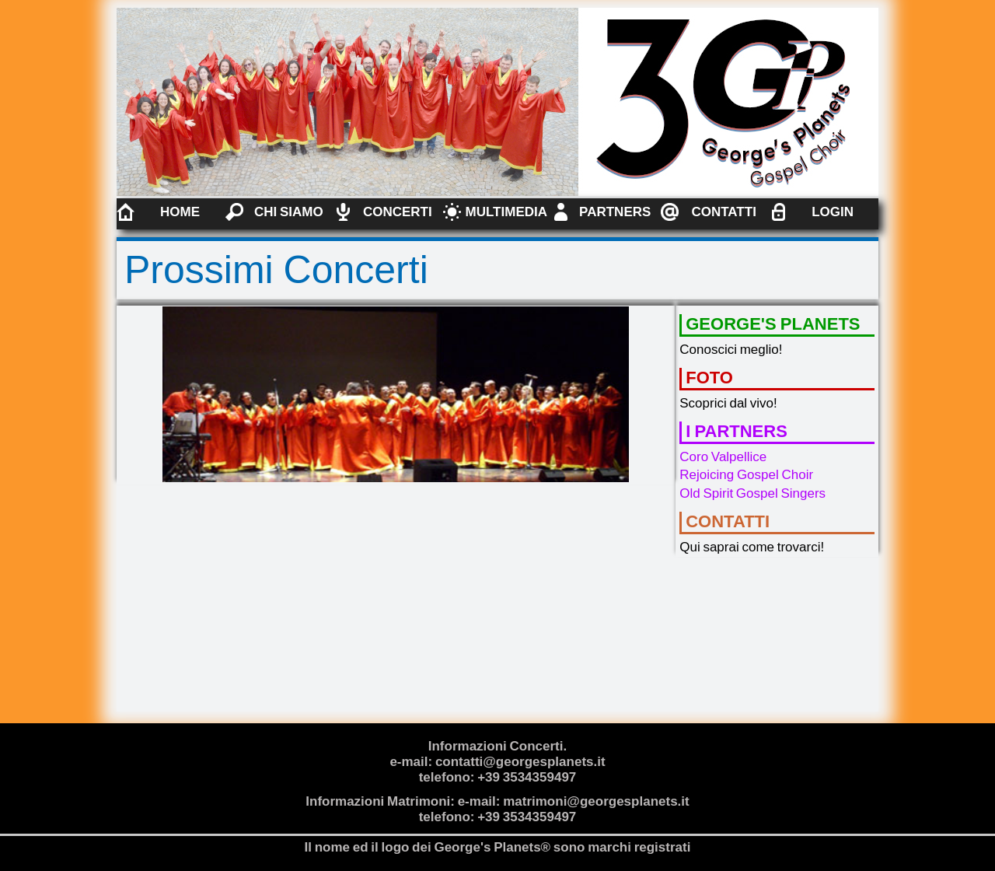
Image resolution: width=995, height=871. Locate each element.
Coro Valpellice (722, 456)
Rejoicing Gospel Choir (746, 474)
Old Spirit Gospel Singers (752, 493)
